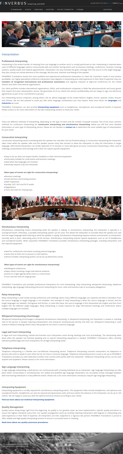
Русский (110, 3)
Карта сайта (83, 450)
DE (94, 3)
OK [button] (16, 450)
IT (100, 3)
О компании (16, 9)
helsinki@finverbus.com (50, 437)
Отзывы (80, 9)
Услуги (28, 9)
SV (105, 3)
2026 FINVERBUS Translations (32, 450)
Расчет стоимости (65, 9)
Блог (66, 450)
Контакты (108, 9)
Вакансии (60, 450)
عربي (121, 3)
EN (91, 3)
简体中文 (115, 3)
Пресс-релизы (73, 450)
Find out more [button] (24, 446)
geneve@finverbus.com (48, 440)
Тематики (38, 9)
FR (97, 3)
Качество (50, 9)
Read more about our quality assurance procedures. (25, 422)
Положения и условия (95, 450)
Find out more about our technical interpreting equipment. (28, 399)
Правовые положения (49, 450)
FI (102, 3)
